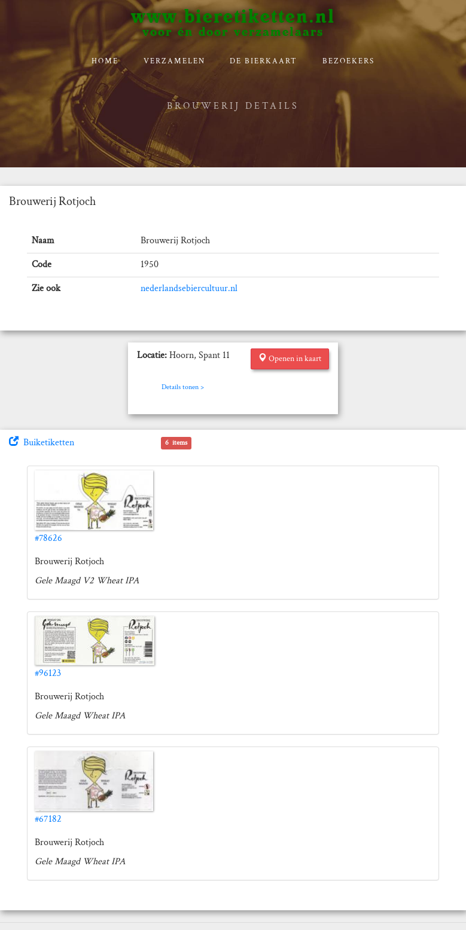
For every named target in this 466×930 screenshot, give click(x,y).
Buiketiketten (41, 442)
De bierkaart (263, 61)
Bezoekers (348, 61)
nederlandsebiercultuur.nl (189, 288)
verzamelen (174, 61)
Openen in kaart (289, 358)
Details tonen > (183, 387)
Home (105, 61)
